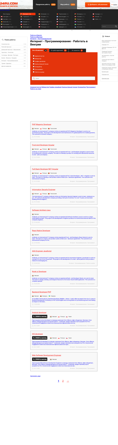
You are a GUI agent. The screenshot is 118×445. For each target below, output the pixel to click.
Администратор (38, 56)
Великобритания (10, 27)
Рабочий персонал (6, 47)
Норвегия (45, 24)
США (98, 19)
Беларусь (81, 14)
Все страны (6, 14)
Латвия (81, 16)
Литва (80, 19)
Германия (28, 16)
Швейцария (64, 24)
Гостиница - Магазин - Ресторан (9, 55)
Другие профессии (6, 66)
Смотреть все (105, 78)
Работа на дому (38, 72)
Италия (44, 16)
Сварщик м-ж (105, 74)
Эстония (81, 27)
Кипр (44, 19)
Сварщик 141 (105, 44)
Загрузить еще (35, 376)
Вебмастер (37, 58)
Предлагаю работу (45, 5)
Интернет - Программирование (9, 60)
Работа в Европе (36, 35)
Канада (99, 14)
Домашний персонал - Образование (10, 49)
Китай (98, 16)
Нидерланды (46, 21)
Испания (45, 14)
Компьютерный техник (40, 64)
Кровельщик (105, 71)
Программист (38, 69)
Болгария (7, 24)
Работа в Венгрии (36, 37)
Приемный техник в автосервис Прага (107, 52)
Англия (7, 19)
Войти (115, 4)
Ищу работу (67, 5)
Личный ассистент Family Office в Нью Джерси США (108, 64)
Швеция (63, 27)
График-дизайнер (39, 61)
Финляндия (64, 16)
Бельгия (7, 21)
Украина (81, 24)
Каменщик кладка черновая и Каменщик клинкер (109, 68)
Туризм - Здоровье (6, 63)
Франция (63, 19)
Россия (80, 21)
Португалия (63, 14)
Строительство (5, 44)
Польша (45, 27)
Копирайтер (37, 66)
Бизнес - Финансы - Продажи (9, 58)
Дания (26, 24)
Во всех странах (5, 10)
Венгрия (27, 14)
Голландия (28, 19)
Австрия (7, 16)
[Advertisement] (63, 104)
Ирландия (27, 27)
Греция (26, 21)
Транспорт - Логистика (7, 52)
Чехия (62, 21)
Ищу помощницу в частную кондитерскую (109, 41)
